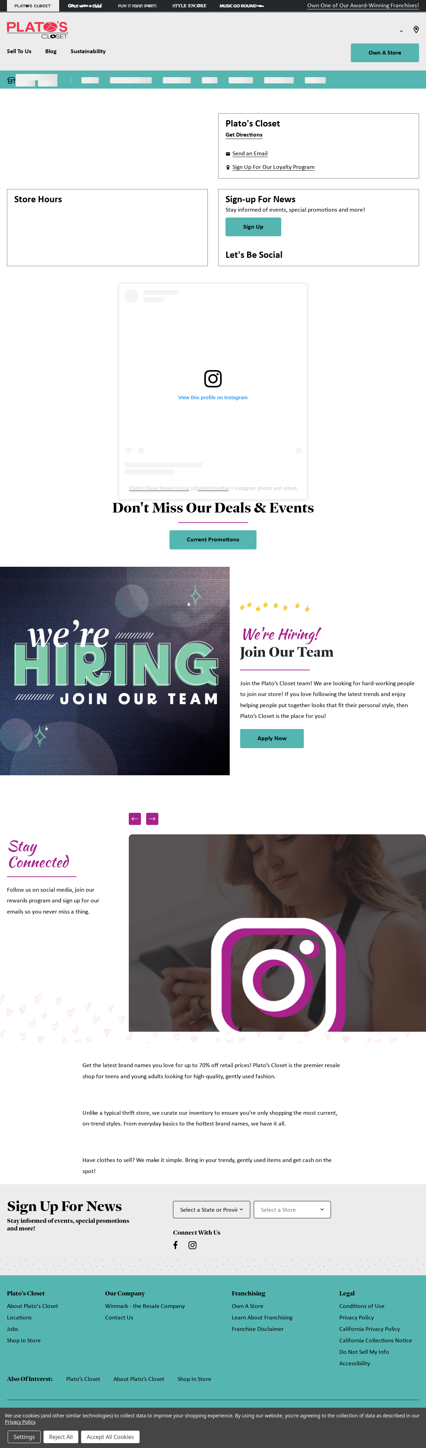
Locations (19, 1318)
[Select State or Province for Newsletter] (211, 1209)
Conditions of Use (362, 1306)
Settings (24, 1437)
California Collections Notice (375, 1340)
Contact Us (119, 1318)
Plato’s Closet (83, 1379)
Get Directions (244, 135)
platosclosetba (213, 488)
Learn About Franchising (262, 1318)
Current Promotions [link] (213, 540)
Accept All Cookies (110, 1437)
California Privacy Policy (369, 1329)
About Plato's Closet (32, 1306)
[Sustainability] (88, 53)
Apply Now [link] (272, 738)
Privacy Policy (356, 1318)
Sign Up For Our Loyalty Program (273, 167)
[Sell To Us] (22, 53)
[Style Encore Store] (190, 5)
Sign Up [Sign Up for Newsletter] (253, 227)
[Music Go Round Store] (242, 5)
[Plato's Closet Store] (33, 5)
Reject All (61, 1437)
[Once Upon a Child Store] (85, 5)
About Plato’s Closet (138, 1379)
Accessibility (354, 1363)
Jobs (12, 1329)
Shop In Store (24, 1340)
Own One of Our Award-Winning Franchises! (363, 5)
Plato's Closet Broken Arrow (159, 488)
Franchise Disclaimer (258, 1329)
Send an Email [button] (250, 153)
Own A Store (385, 53)
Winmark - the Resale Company (145, 1306)
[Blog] (51, 53)
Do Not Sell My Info (364, 1352)
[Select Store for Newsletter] (292, 1209)
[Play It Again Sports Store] (137, 5)
